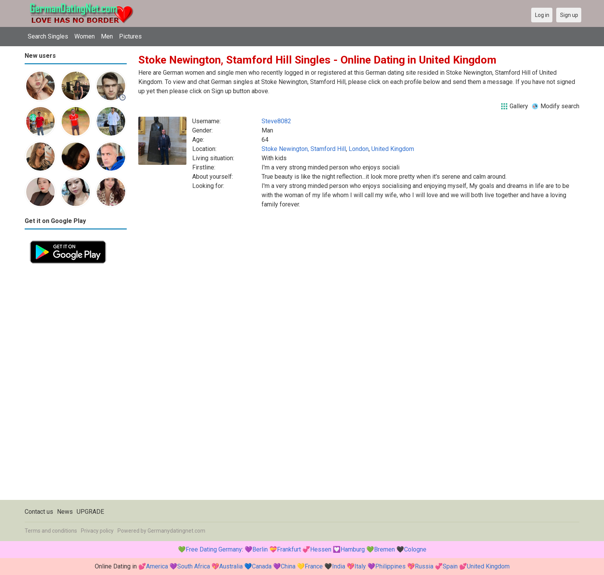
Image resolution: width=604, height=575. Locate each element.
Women (84, 36)
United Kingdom (392, 149)
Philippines (390, 566)
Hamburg (353, 549)
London (359, 149)
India (338, 566)
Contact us (39, 511)
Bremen (384, 549)
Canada (262, 566)
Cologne (415, 549)
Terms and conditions (51, 531)
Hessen (320, 549)
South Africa (193, 566)
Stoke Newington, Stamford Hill (304, 149)
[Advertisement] (76, 384)
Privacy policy (97, 531)
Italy (360, 566)
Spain (450, 566)
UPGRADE (90, 511)
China (288, 566)
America (157, 566)
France (314, 566)
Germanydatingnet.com (176, 531)
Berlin (260, 549)
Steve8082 (276, 121)
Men (107, 36)
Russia (424, 566)
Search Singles (48, 36)
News (65, 511)
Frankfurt (289, 549)
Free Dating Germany (214, 549)
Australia (231, 566)
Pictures (130, 36)
